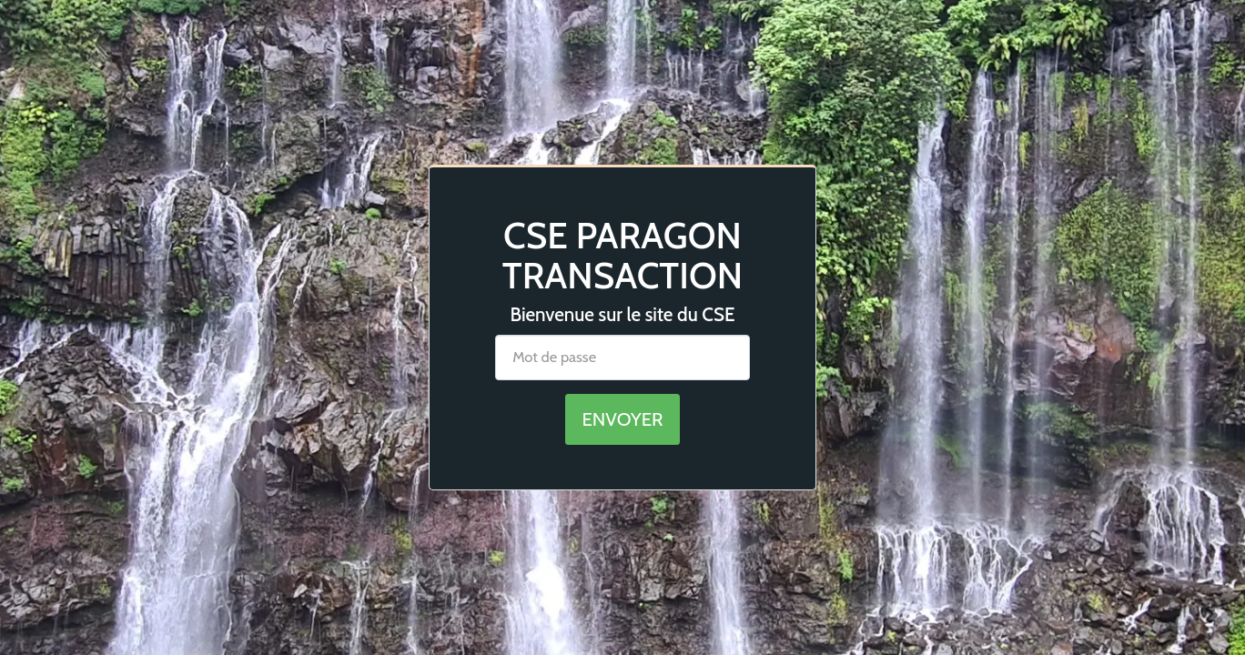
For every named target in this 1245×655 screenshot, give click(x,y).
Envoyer (622, 419)
